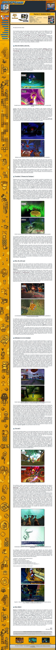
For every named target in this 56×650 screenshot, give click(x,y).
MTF (16, 27)
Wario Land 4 (41, 35)
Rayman (45, 48)
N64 (48, 197)
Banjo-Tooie (15, 487)
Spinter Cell (40, 58)
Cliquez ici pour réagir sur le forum (43, 645)
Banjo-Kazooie (26, 272)
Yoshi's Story (27, 35)
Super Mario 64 (16, 272)
